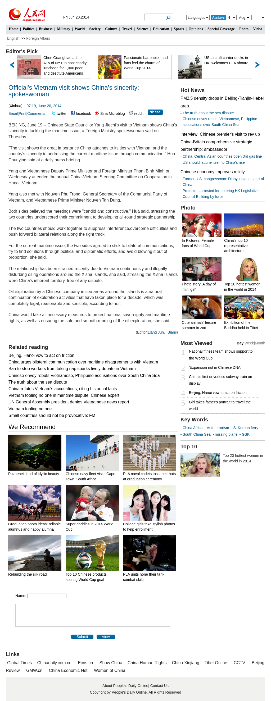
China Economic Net (68, 670)
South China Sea (197, 434)
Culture (111, 29)
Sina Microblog (112, 113)
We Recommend (32, 426)
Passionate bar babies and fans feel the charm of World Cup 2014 (146, 63)
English (13, 38)
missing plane (226, 434)
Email (13, 113)
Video (257, 29)
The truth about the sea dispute (37, 382)
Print (22, 113)
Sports (179, 29)
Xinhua (15, 106)
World (80, 29)
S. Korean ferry (245, 428)
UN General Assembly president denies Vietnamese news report (68, 402)
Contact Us (159, 686)
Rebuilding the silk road (27, 574)
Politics (28, 29)
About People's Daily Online (125, 686)
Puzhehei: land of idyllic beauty (33, 474)
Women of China (109, 670)
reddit (138, 113)
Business (45, 29)
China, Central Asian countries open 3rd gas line (222, 156)
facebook (83, 113)
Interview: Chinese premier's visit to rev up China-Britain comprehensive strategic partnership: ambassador (220, 142)
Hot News (192, 90)
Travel (127, 29)
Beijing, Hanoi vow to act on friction (41, 355)
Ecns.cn (85, 663)
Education (161, 29)
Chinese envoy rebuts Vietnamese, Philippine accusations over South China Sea (84, 375)
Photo (244, 29)
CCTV (239, 663)
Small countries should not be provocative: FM (51, 415)
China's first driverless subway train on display (220, 380)
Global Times (19, 663)
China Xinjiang (185, 663)
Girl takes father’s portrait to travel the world (220, 405)
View (106, 637)
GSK (246, 434)
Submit (82, 637)
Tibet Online (216, 663)
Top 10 (188, 446)
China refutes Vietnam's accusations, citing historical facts (62, 388)
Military (63, 29)
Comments (36, 113)
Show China (111, 663)
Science (142, 29)
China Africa (192, 428)
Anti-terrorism (218, 428)
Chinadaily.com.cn (54, 663)
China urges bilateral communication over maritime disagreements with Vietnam (83, 362)
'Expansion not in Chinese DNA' (215, 367)
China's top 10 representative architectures (236, 245)
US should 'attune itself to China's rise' (214, 162)
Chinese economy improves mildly (212, 172)
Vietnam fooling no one (30, 409)
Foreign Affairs (38, 38)
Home (13, 29)
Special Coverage (221, 29)
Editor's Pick (22, 51)
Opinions (195, 29)
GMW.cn (35, 670)
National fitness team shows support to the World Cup (220, 354)
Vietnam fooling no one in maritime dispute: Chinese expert (63, 395)
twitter (61, 113)
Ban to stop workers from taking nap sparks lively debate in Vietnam (72, 368)
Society (95, 29)
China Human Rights (147, 663)
